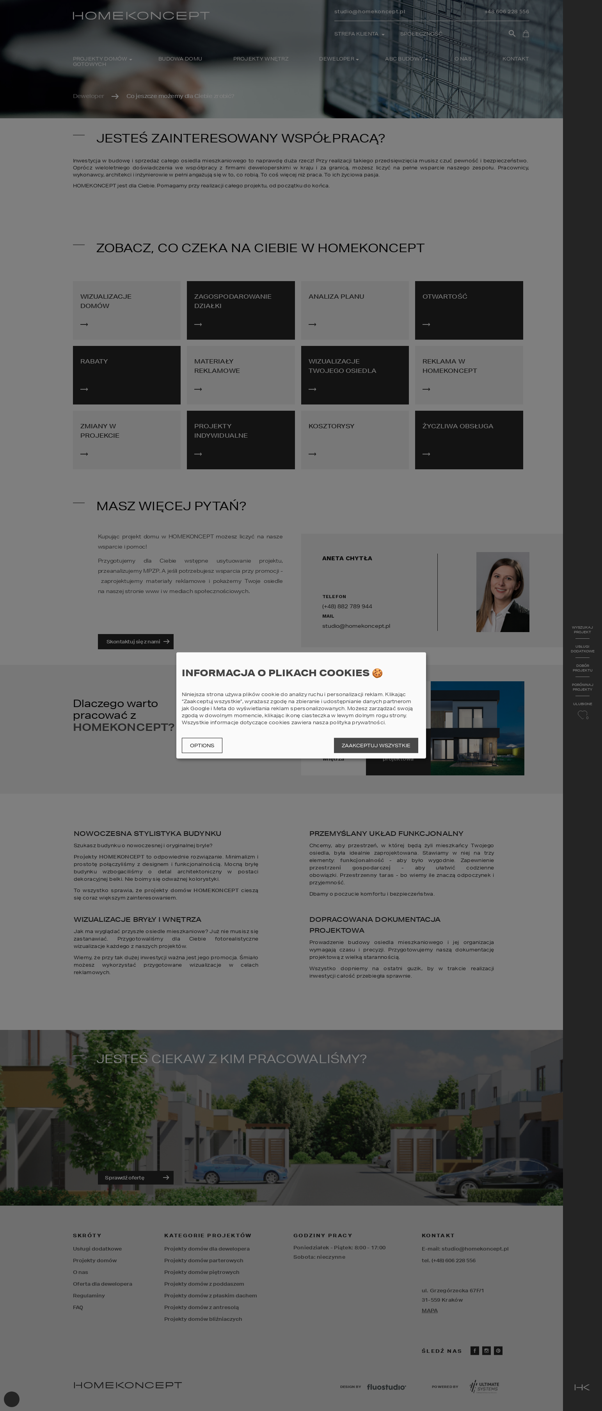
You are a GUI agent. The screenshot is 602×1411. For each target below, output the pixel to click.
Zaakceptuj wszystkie (376, 745)
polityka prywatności (357, 722)
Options (202, 745)
